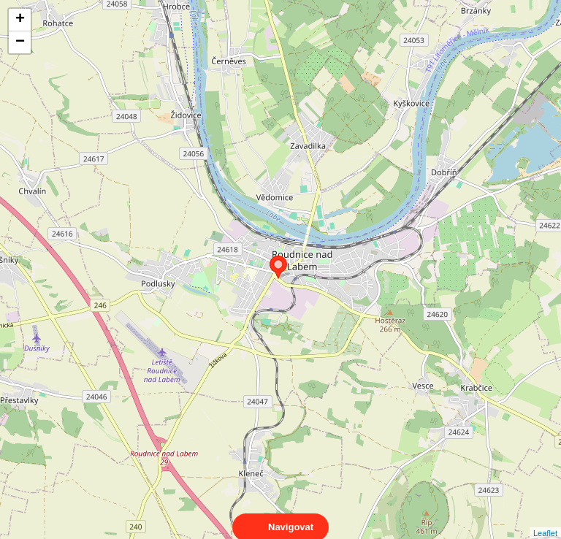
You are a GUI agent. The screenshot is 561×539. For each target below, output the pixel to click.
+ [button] (20, 20)
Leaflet (545, 520)
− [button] (20, 42)
